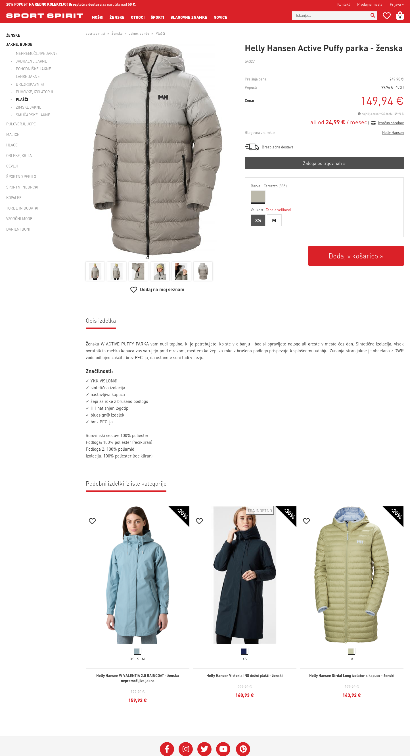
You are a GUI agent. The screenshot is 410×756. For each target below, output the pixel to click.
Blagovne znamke (188, 17)
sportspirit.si (95, 33)
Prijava (397, 4)
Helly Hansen (393, 132)
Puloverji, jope (21, 123)
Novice (220, 17)
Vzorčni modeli (20, 218)
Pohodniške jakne (33, 68)
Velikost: (271, 209)
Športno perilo (21, 176)
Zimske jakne (28, 107)
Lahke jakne (28, 76)
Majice (12, 134)
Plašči (22, 99)
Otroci (138, 17)
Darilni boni (18, 229)
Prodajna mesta (369, 4)
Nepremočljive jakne (37, 53)
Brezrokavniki (30, 84)
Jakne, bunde (19, 44)
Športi (157, 17)
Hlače (12, 144)
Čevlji (12, 165)
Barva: (269, 185)
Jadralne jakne (31, 61)
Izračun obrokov (391, 122)
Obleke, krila (19, 155)
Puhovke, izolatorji (34, 91)
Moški (97, 17)
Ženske (117, 17)
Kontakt (343, 4)
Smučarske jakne (33, 114)
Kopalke (14, 197)
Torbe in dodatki (22, 208)
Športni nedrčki (22, 187)
